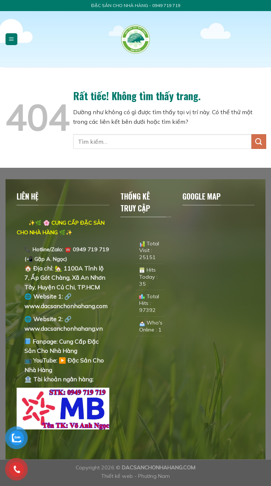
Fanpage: (42, 341)
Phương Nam (154, 476)
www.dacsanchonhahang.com (65, 306)
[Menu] (11, 39)
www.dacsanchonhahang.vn (63, 328)
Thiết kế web (117, 476)
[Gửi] (258, 141)
